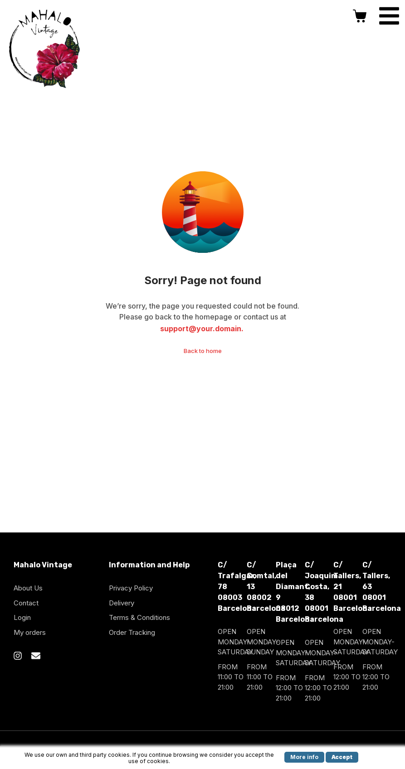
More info (304, 757)
